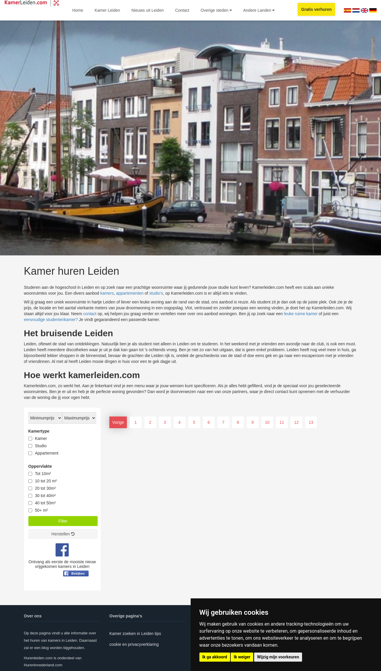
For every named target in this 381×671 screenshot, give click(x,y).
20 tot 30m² (45, 488)
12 (296, 422)
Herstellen (63, 534)
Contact (182, 10)
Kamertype (38, 431)
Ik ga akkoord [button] (214, 657)
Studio (41, 445)
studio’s (156, 293)
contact (89, 313)
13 (311, 422)
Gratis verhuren (316, 9)
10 (267, 422)
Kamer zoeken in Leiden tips (135, 633)
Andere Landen (259, 10)
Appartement (46, 453)
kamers (107, 293)
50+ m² (41, 510)
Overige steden (216, 10)
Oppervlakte (40, 466)
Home (77, 10)
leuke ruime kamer (301, 313)
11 (282, 422)
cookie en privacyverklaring (134, 644)
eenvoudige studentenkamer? (51, 319)
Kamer (41, 438)
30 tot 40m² (45, 495)
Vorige (118, 422)
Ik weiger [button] (242, 657)
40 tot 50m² (45, 503)
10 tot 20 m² (46, 481)
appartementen (130, 293)
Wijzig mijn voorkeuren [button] (278, 657)
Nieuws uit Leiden (147, 10)
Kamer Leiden (107, 10)
